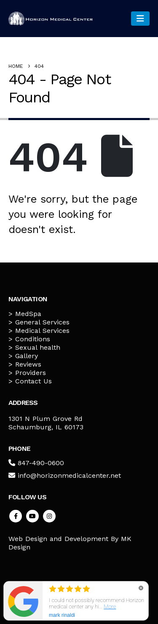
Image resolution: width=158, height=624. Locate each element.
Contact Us (33, 381)
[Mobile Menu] (140, 18)
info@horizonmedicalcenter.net (69, 475)
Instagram (49, 516)
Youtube (32, 516)
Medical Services (42, 331)
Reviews (28, 364)
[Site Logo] (50, 18)
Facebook (15, 516)
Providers (30, 373)
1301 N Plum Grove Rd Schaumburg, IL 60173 (45, 423)
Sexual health (37, 347)
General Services (42, 322)
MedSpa (28, 314)
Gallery (26, 356)
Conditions (32, 339)
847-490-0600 (41, 463)
